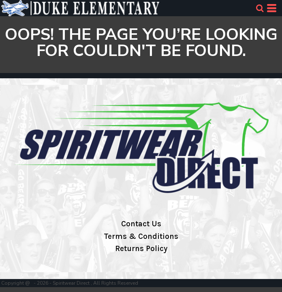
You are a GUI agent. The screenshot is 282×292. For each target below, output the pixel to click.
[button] (260, 8)
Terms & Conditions (141, 236)
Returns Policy (141, 248)
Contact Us (141, 223)
